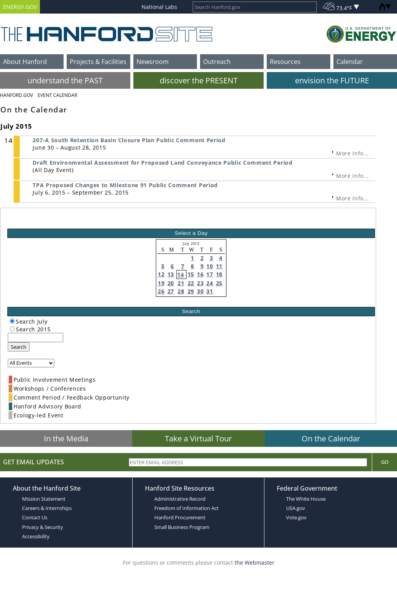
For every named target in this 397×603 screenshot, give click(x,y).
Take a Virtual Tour (198, 438)
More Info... (352, 153)
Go (384, 461)
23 (200, 283)
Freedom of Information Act (186, 508)
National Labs (159, 6)
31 (209, 291)
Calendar (350, 61)
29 (191, 291)
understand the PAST (65, 80)
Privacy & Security (42, 527)
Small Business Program (181, 527)
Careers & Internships (47, 508)
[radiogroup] (12, 321)
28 (181, 291)
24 (209, 283)
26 (161, 291)
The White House (306, 498)
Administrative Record (179, 498)
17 (209, 274)
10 (209, 266)
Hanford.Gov (16, 95)
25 (219, 283)
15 (191, 274)
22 (191, 283)
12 (161, 274)
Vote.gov (296, 517)
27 (170, 291)
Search (18, 346)
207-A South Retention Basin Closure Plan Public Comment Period (129, 140)
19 (161, 283)
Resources (285, 61)
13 (170, 274)
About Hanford (25, 61)
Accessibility (36, 536)
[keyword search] (35, 337)
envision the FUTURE (332, 80)
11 (219, 266)
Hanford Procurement (179, 517)
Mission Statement (44, 498)
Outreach (217, 61)
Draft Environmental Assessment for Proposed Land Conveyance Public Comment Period (162, 162)
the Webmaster (254, 562)
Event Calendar (57, 95)
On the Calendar (331, 438)
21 (181, 283)
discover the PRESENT (199, 80)
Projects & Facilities (98, 61)
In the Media (66, 438)
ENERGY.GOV (20, 6)
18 (219, 274)
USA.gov (295, 508)
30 (200, 291)
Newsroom (152, 61)
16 (200, 274)
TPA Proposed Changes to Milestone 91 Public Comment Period (125, 185)
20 (170, 283)
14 (180, 274)
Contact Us (34, 517)
